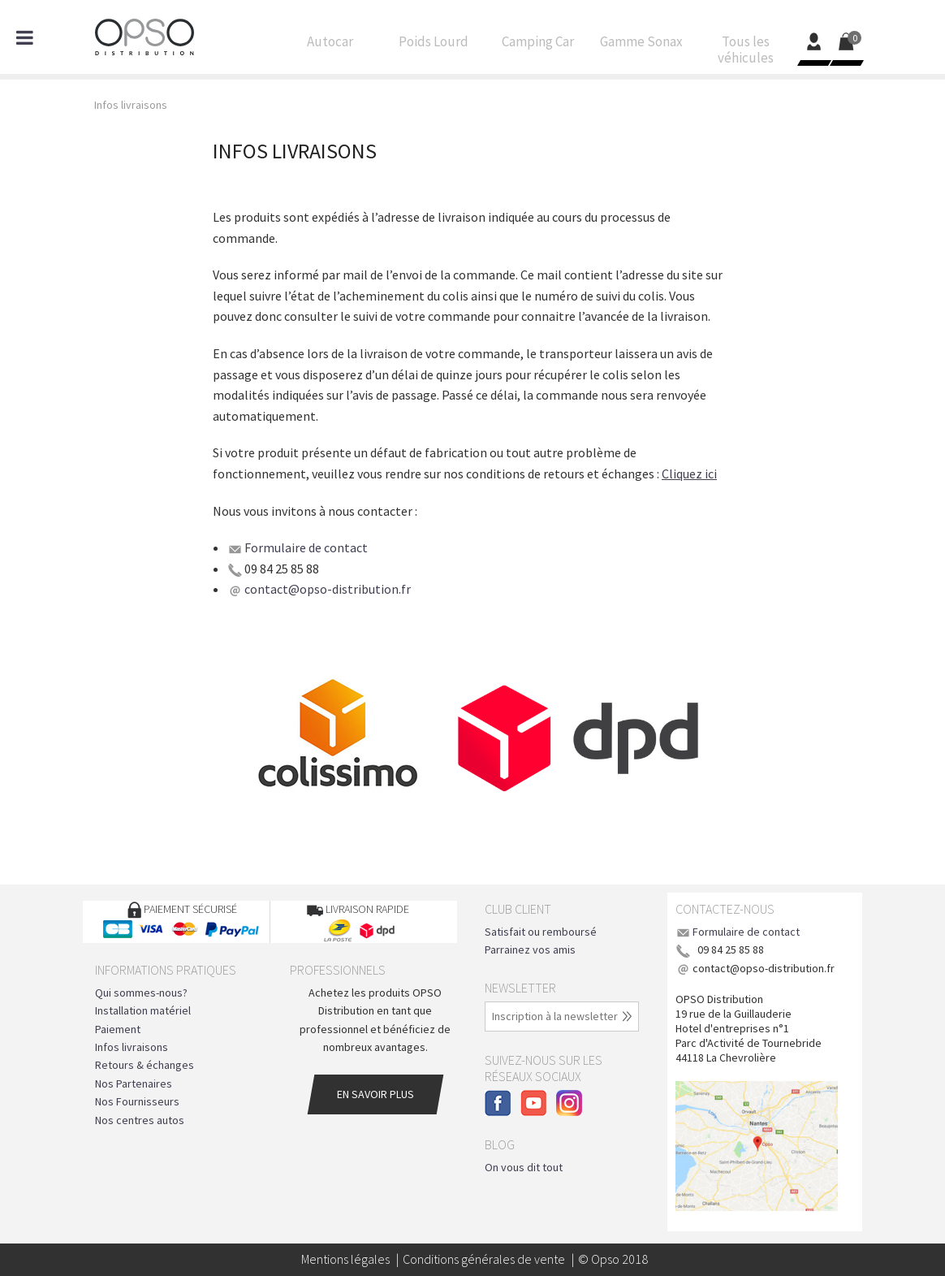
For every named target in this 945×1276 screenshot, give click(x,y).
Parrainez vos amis (530, 949)
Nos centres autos (139, 1120)
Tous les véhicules (745, 53)
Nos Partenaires (133, 1083)
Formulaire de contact (306, 547)
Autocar (330, 45)
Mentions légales (345, 1259)
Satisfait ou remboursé (541, 931)
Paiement (117, 1029)
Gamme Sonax (641, 45)
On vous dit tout (524, 1167)
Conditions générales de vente (484, 1259)
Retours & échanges (144, 1065)
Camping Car (537, 45)
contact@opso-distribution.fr (327, 589)
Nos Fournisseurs (137, 1101)
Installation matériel (143, 1010)
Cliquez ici (689, 473)
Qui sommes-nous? (141, 992)
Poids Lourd (433, 45)
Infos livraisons (131, 1047)
